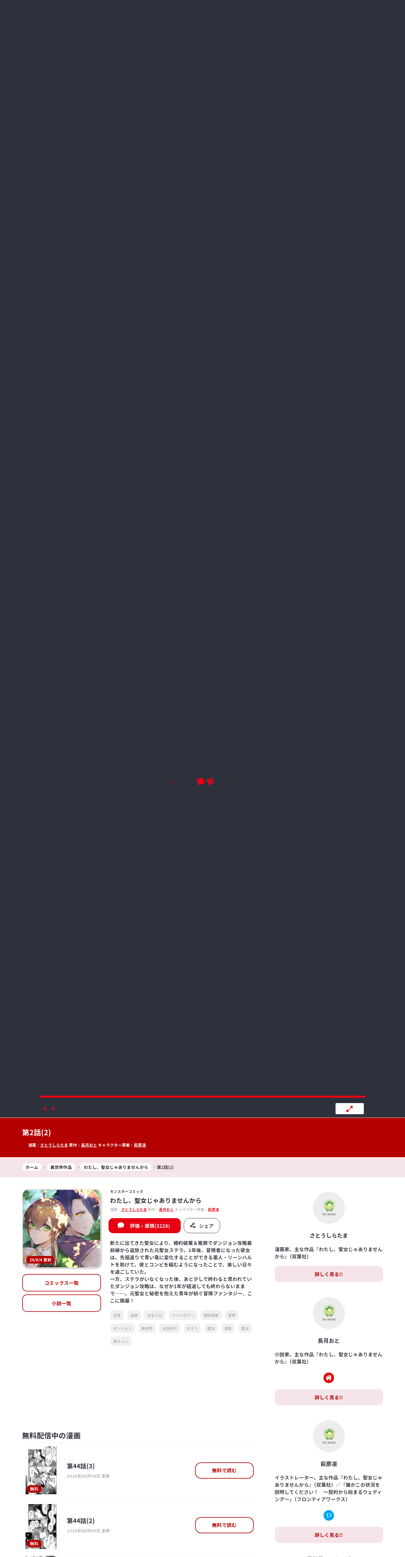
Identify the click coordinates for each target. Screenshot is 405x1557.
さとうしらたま (54, 1145)
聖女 (245, 1328)
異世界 (147, 1328)
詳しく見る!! (328, 1274)
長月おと (89, 1145)
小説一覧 (61, 1303)
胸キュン (120, 1341)
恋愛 (117, 1315)
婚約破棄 (211, 1315)
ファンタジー (183, 1315)
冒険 (232, 1315)
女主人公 (154, 1315)
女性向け (169, 1328)
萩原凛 (140, 1145)
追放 (134, 1315)
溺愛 (228, 1328)
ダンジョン (122, 1328)
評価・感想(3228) (150, 1225)
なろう (192, 1328)
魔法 (211, 1328)
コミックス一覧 (61, 1282)
